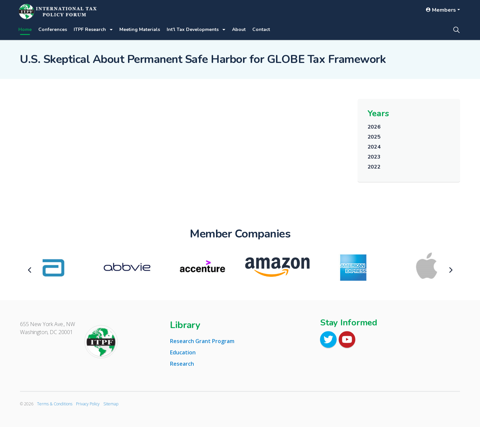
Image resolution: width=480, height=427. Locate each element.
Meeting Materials (139, 29)
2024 (374, 147)
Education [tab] (183, 352)
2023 (374, 157)
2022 (374, 167)
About (239, 29)
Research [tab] (182, 363)
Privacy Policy (88, 404)
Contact (261, 29)
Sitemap (110, 404)
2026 (374, 127)
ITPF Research (90, 29)
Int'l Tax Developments (193, 29)
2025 (374, 137)
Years (378, 113)
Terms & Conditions (54, 404)
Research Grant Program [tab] (202, 341)
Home (25, 29)
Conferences (52, 29)
